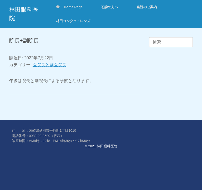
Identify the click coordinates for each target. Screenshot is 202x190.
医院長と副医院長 (49, 65)
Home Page (69, 7)
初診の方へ (109, 7)
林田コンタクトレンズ (73, 21)
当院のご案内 (147, 7)
